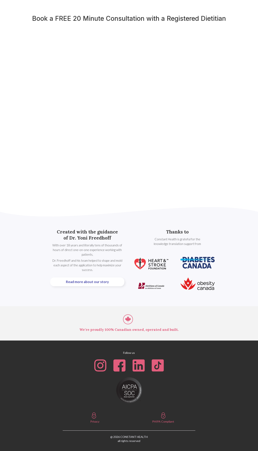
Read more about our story (87, 282)
